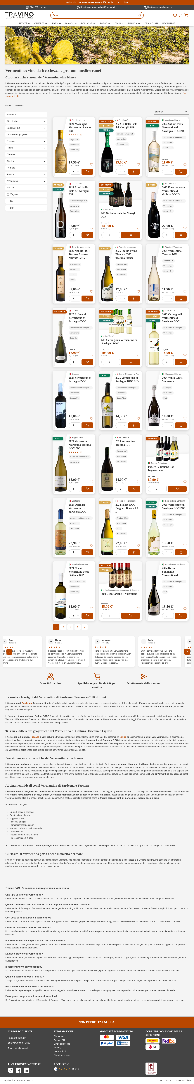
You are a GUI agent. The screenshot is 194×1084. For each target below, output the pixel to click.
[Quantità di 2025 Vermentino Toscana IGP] (168, 298)
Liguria (122, 737)
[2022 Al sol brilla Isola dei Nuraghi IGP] (74, 210)
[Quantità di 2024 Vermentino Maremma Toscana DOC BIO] (74, 489)
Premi (26, 148)
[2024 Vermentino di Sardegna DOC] (74, 400)
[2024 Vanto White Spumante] (167, 400)
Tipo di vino (26, 121)
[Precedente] (9, 652)
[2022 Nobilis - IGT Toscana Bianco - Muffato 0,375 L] (74, 274)
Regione (26, 141)
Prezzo (26, 187)
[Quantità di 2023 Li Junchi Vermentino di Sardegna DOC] (74, 362)
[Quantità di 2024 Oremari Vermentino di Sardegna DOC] (74, 552)
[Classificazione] (171, 111)
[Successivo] (187, 652)
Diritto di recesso (62, 1044)
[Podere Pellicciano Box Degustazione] (167, 464)
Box (12, 208)
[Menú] (180, 15)
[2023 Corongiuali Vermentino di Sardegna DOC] (167, 337)
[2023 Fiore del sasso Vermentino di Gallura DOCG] (167, 210)
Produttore (26, 114)
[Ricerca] (140, 15)
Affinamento (26, 181)
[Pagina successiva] (85, 627)
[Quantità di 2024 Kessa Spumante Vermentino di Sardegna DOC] (168, 616)
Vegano (14, 194)
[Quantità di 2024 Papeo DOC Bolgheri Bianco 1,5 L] (121, 552)
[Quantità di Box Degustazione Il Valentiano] (110, 616)
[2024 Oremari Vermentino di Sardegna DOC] (74, 527)
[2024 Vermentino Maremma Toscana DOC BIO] (74, 464)
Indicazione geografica (26, 134)
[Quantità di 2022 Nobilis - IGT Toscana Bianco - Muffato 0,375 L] (74, 298)
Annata (26, 174)
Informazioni (60, 1051)
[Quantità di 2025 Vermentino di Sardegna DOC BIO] (121, 425)
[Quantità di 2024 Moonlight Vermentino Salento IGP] (74, 172)
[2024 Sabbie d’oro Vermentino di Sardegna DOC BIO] (167, 147)
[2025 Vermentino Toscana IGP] (167, 274)
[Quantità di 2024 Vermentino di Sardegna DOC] (74, 425)
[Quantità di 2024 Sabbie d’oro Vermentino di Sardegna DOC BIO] (168, 172)
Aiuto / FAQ (59, 1040)
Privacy (57, 1047)
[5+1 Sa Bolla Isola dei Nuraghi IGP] (120, 210)
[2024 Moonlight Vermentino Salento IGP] (74, 147)
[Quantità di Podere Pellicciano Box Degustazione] (157, 489)
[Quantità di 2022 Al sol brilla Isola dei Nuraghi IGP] (74, 235)
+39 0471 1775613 (17, 1038)
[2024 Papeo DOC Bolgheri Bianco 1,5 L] (120, 527)
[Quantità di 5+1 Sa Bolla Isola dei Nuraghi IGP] (110, 235)
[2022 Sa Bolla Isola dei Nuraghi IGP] (120, 147)
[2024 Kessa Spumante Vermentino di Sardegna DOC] (167, 591)
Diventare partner (62, 1055)
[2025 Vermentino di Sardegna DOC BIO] (120, 400)
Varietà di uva (26, 128)
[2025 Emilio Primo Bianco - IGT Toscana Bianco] (120, 274)
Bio (11, 201)
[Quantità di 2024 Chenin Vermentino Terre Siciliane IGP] (74, 616)
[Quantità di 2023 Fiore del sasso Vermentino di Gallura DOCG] (168, 235)
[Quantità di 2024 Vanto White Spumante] (168, 425)
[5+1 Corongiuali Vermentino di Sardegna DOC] (120, 337)
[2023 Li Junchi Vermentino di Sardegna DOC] (74, 337)
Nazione (26, 154)
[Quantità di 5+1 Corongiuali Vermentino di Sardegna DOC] (110, 362)
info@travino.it (22, 1048)
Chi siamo (58, 1036)
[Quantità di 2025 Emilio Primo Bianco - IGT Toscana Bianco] (121, 298)
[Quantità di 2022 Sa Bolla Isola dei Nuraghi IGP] (121, 172)
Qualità (26, 161)
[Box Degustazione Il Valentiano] (120, 591)
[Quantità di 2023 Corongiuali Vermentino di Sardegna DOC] (168, 362)
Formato (26, 168)
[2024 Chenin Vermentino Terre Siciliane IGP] (74, 591)
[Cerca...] (94, 15)
